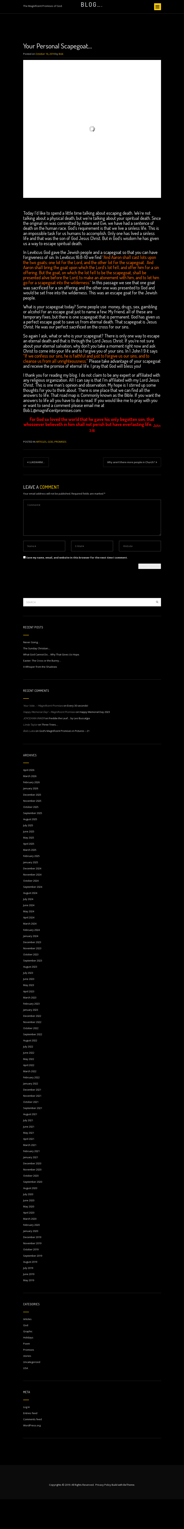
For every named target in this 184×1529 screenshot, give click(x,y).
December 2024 (32, 898)
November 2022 (32, 1051)
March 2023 (29, 1027)
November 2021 (32, 1125)
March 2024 (29, 953)
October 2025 (30, 836)
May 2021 (28, 1162)
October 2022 (30, 1058)
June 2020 (28, 1230)
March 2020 (29, 1248)
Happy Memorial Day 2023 (95, 741)
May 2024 (28, 941)
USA (25, 1398)
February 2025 (31, 885)
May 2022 (28, 1088)
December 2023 (32, 972)
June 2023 (28, 1008)
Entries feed (30, 1443)
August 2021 (30, 1144)
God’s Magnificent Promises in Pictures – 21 (64, 760)
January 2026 (30, 818)
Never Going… (31, 672)
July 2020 (28, 1224)
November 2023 (32, 978)
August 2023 (30, 996)
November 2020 (32, 1199)
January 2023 (30, 1039)
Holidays (28, 1367)
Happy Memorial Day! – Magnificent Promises (49, 741)
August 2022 (30, 1070)
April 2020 (28, 1242)
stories (27, 1385)
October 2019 (30, 1279)
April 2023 (28, 1021)
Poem (26, 1373)
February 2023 (31, 1033)
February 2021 (31, 1181)
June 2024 (28, 935)
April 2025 (28, 873)
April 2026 (28, 799)
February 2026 (31, 812)
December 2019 (32, 1267)
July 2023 (28, 1002)
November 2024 (32, 904)
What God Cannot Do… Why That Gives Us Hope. (51, 684)
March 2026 (29, 805)
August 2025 (30, 849)
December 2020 (32, 1193)
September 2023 (32, 990)
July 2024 (28, 928)
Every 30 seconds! (77, 735)
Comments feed (32, 1449)
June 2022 (28, 1082)
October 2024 (30, 910)
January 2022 (30, 1113)
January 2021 (30, 1187)
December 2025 (32, 824)
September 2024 (32, 916)
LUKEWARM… (37, 492)
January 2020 (30, 1260)
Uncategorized (31, 1391)
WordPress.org (32, 1455)
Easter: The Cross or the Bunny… (42, 690)
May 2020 (28, 1236)
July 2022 (28, 1076)
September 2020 (32, 1211)
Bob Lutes (29, 760)
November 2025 (32, 830)
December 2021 (32, 1119)
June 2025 (28, 861)
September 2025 (32, 842)
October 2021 (30, 1131)
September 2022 (32, 1064)
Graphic (27, 1361)
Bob (61, 83)
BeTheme (128, 1514)
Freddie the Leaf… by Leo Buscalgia (69, 748)
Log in (26, 1436)
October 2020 (30, 1205)
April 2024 (28, 947)
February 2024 (31, 959)
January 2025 (30, 892)
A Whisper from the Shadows (40, 696)
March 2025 (29, 879)
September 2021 (32, 1137)
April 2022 (28, 1095)
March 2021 (29, 1174)
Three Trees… (50, 754)
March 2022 (29, 1101)
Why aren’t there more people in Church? (131, 492)
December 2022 (32, 1045)
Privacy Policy (103, 1514)
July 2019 (28, 1297)
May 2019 (28, 1310)
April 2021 (28, 1168)
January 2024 (30, 965)
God (50, 471)
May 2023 (28, 1014)
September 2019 (32, 1285)
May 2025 (28, 867)
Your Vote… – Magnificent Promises (43, 735)
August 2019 (30, 1291)
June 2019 (28, 1303)
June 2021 (28, 1156)
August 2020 (30, 1217)
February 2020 (31, 1254)
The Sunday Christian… (36, 678)
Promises (60, 471)
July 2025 (28, 855)
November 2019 (32, 1273)
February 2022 (31, 1107)
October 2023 (30, 984)
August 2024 (30, 922)
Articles (41, 471)
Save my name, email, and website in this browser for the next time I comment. (77, 587)
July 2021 (28, 1150)
